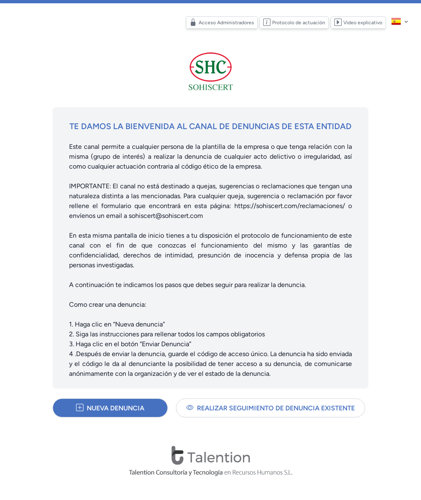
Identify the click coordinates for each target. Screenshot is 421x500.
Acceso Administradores (222, 22)
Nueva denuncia (110, 407)
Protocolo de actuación (294, 22)
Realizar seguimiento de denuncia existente (270, 407)
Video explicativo (358, 22)
